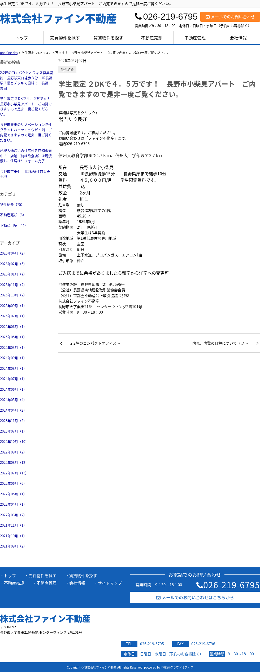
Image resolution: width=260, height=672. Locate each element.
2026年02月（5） (13, 263)
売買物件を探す (65, 37)
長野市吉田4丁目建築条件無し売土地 (25, 174)
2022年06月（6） (13, 483)
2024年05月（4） (13, 399)
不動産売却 (151, 37)
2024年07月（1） (13, 378)
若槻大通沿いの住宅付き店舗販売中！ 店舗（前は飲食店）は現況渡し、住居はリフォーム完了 (26, 155)
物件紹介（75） (12, 204)
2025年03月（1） (13, 347)
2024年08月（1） (13, 368)
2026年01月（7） (13, 274)
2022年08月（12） (14, 462)
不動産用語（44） (14, 225)
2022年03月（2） (13, 514)
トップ (21, 37)
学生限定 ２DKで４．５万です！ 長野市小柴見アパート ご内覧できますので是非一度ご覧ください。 (26, 106)
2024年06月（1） (13, 389)
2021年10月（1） (13, 535)
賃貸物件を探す (108, 37)
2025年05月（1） (13, 336)
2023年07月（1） (13, 431)
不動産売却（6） (13, 214)
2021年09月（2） (13, 546)
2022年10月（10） (14, 441)
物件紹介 (67, 69)
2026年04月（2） (13, 253)
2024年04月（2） (13, 410)
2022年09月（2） (13, 452)
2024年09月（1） (13, 357)
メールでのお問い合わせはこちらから (195, 597)
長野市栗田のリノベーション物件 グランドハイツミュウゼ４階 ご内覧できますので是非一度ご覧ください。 (26, 132)
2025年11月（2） (13, 284)
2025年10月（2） (13, 294)
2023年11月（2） (13, 420)
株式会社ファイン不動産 (45, 618)
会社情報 (238, 37)
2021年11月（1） (13, 525)
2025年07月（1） (13, 315)
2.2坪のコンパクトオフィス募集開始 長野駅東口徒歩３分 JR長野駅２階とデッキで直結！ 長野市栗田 (26, 80)
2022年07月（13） (14, 472)
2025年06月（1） (13, 326)
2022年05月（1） (13, 493)
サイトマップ (110, 583)
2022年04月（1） (13, 504)
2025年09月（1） (13, 305)
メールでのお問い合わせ (230, 17)
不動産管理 (195, 37)
